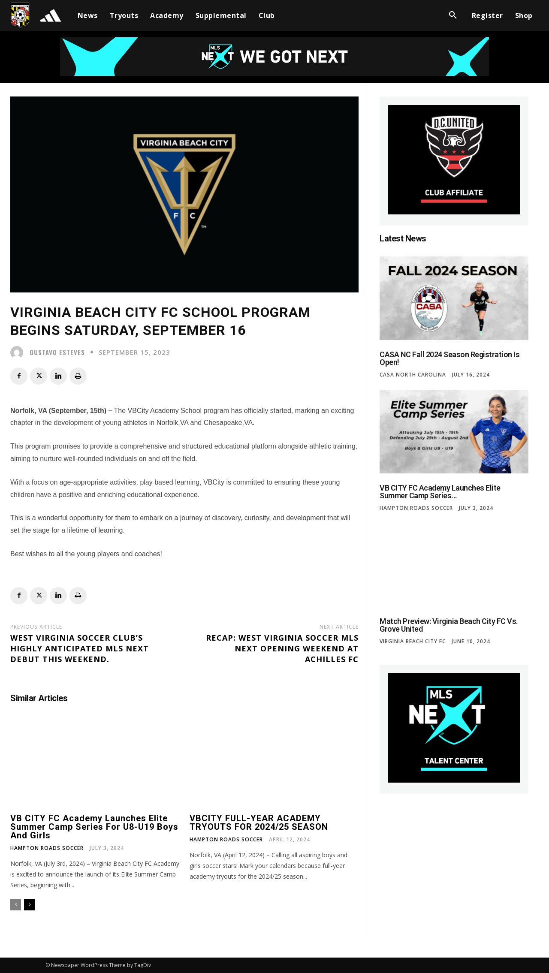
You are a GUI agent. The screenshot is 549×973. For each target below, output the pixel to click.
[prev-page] (15, 904)
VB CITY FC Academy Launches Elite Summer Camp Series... (440, 491)
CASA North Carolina (413, 374)
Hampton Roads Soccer (47, 848)
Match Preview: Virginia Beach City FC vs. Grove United (449, 625)
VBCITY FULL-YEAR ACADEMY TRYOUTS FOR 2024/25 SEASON (259, 822)
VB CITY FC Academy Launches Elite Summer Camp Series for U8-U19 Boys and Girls (94, 826)
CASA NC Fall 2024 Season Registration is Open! (449, 358)
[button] (453, 15)
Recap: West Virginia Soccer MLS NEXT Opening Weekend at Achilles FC (282, 648)
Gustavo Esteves (57, 352)
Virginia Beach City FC (413, 641)
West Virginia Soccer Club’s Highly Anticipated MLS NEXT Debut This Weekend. (79, 648)
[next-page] (29, 904)
